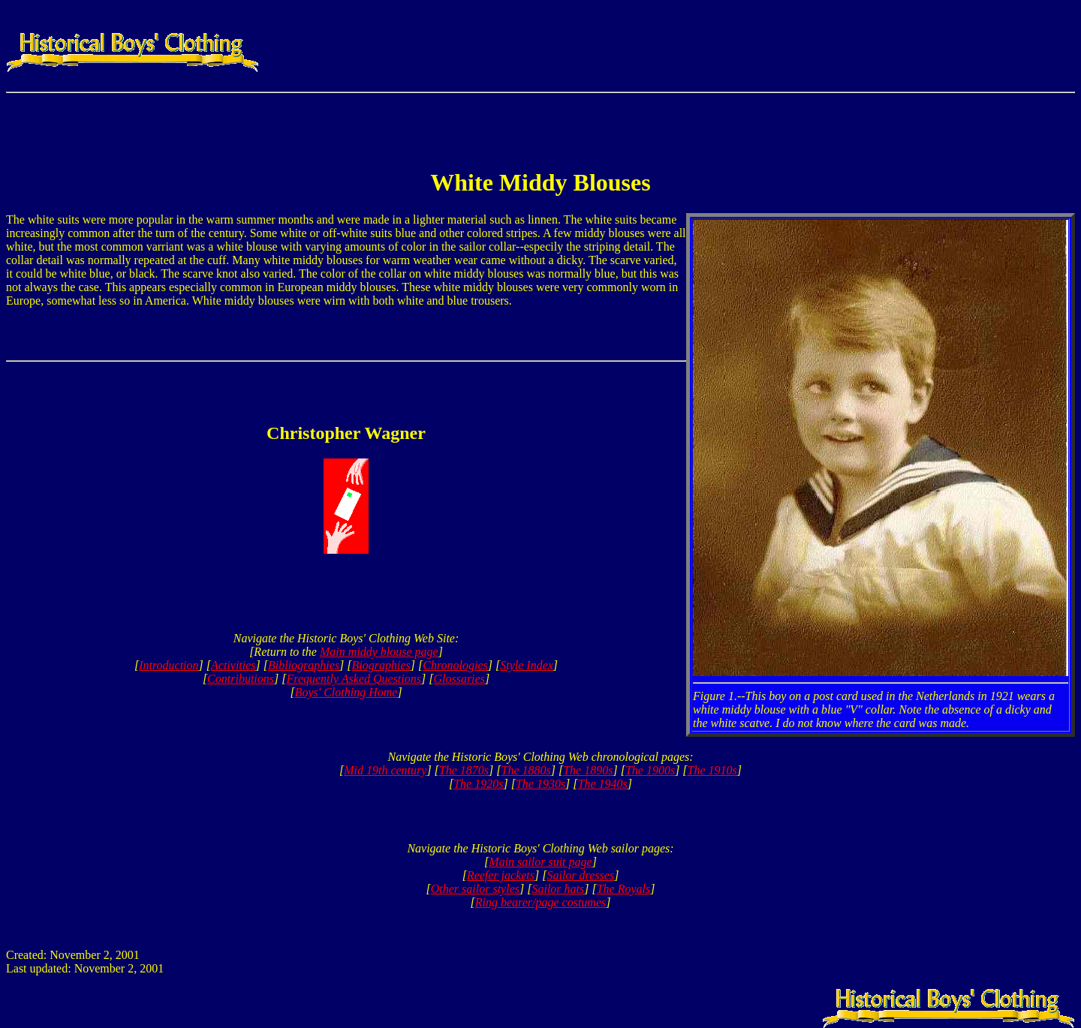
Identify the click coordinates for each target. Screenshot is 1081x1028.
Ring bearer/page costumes (540, 902)
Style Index (526, 665)
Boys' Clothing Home (346, 692)
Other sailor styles (475, 888)
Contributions (240, 678)
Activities (233, 665)
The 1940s (603, 783)
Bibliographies (303, 665)
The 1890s (588, 770)
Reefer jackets (500, 875)
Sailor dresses (580, 875)
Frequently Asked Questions (353, 678)
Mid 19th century (385, 770)
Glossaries (458, 678)
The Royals (624, 888)
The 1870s (464, 770)
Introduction (168, 665)
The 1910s (712, 770)
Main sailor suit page (540, 861)
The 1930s (540, 783)
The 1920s (478, 783)
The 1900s (650, 770)
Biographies (381, 665)
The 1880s (526, 770)
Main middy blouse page (379, 651)
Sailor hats (557, 888)
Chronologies (455, 665)
